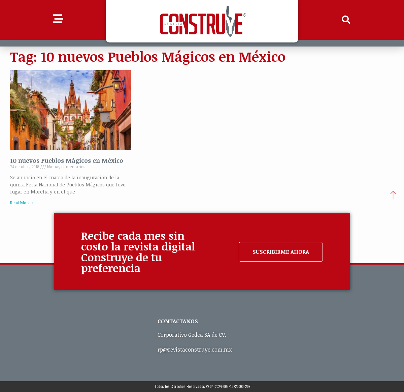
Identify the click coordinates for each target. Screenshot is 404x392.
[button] (346, 20)
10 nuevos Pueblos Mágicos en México (66, 160)
